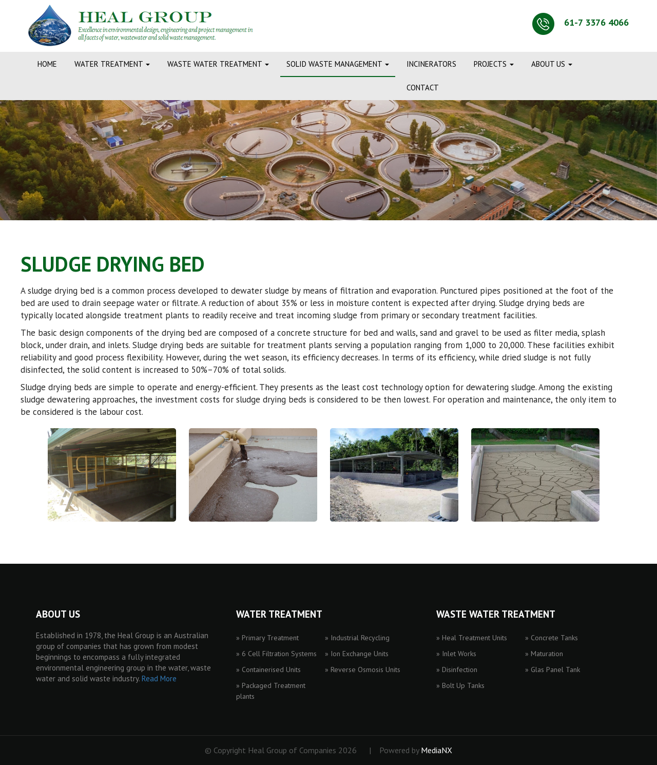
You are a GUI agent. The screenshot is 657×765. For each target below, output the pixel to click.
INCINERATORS (431, 64)
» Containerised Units (268, 669)
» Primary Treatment (267, 637)
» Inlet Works (456, 653)
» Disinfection (456, 669)
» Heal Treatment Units (471, 637)
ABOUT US (551, 64)
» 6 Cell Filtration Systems (276, 653)
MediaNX (436, 750)
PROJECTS (494, 64)
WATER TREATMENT (112, 64)
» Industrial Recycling (357, 637)
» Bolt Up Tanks (460, 685)
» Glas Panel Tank (552, 669)
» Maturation (544, 653)
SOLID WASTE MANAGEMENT (337, 64)
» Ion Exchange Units (357, 653)
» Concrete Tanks (551, 637)
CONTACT (423, 87)
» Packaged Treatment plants (270, 691)
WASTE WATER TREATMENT (218, 64)
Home (47, 64)
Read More (159, 678)
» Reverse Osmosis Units (362, 669)
